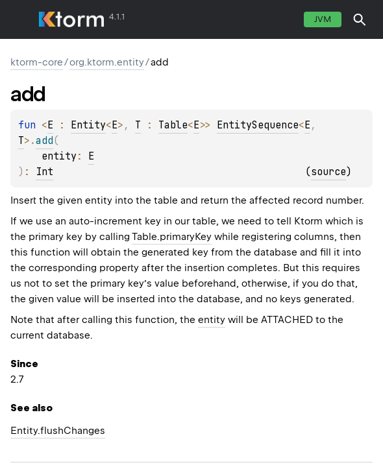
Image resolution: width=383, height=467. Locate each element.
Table (173, 125)
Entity (88, 125)
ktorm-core (36, 62)
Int (44, 171)
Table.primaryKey (172, 237)
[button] (360, 19)
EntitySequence (258, 125)
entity (211, 320)
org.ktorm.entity (106, 62)
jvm (322, 19)
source (328, 171)
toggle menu (19, 19)
